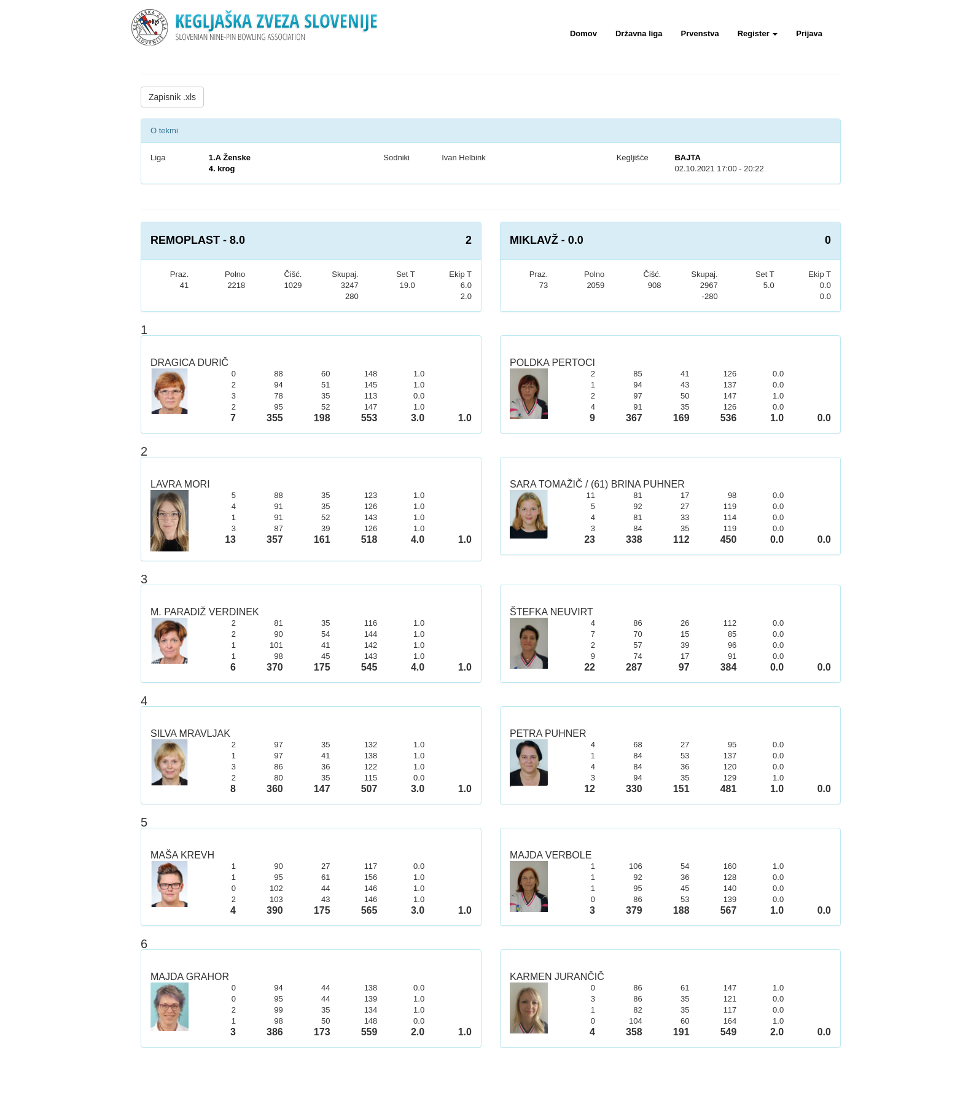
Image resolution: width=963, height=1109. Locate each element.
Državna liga (639, 33)
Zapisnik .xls (172, 97)
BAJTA (687, 157)
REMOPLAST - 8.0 (197, 240)
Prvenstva (700, 33)
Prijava (809, 33)
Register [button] (758, 33)
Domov (583, 33)
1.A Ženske (230, 157)
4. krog (222, 168)
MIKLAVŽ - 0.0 (546, 240)
